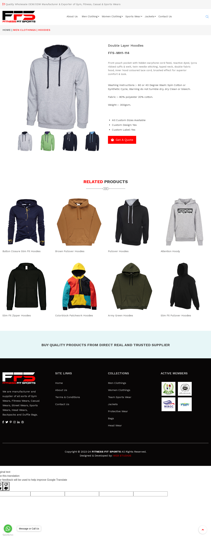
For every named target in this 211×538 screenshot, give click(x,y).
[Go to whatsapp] (8, 528)
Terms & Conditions (67, 397)
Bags (111, 418)
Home (59, 383)
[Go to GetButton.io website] (8, 535)
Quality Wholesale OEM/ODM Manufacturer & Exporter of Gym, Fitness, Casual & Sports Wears (63, 4)
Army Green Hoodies (122, 315)
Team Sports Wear (119, 397)
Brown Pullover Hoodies (72, 251)
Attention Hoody (172, 251)
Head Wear (115, 425)
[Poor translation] (6, 486)
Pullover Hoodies (120, 251)
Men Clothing (90, 16)
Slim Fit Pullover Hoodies (179, 315)
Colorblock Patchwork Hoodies (77, 315)
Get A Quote (127, 141)
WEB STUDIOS (122, 455)
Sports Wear (133, 16)
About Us (72, 16)
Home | (7, 29)
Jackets (149, 16)
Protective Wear (118, 411)
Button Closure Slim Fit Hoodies (25, 251)
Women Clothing (111, 16)
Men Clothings (117, 383)
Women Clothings (119, 390)
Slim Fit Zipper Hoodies (19, 315)
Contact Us (165, 16)
